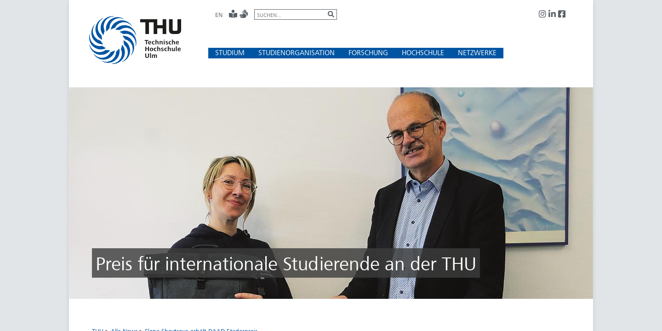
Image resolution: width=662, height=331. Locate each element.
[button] (229, 52)
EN (219, 14)
